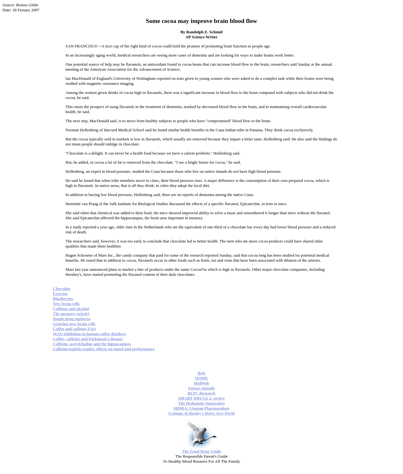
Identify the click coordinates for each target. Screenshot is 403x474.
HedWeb (201, 383)
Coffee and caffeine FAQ (74, 328)
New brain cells (66, 303)
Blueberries (63, 298)
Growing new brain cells (74, 323)
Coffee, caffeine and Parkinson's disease (87, 338)
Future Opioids (201, 388)
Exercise (60, 293)
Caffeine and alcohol (71, 308)
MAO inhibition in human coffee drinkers (89, 333)
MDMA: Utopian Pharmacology (201, 408)
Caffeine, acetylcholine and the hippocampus (92, 343)
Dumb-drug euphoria (71, 318)
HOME (201, 378)
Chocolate (62, 288)
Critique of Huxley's (201, 413)
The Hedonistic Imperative (201, 403)
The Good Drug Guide (201, 451)
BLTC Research (201, 393)
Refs (202, 373)
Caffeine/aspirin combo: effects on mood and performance (104, 348)
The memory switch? (71, 313)
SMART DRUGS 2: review (201, 398)
